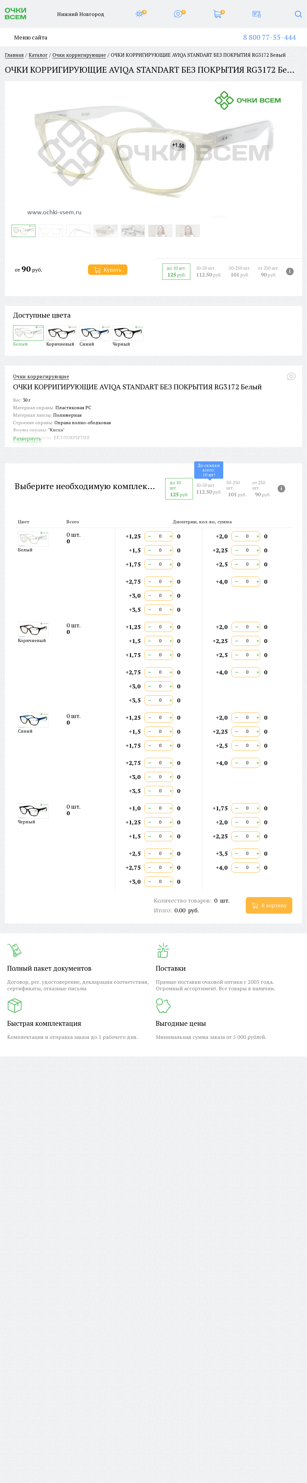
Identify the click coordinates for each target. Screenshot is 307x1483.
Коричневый (61, 336)
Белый (28, 336)
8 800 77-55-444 (269, 37)
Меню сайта (26, 37)
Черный (128, 336)
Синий (95, 336)
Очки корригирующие (41, 376)
